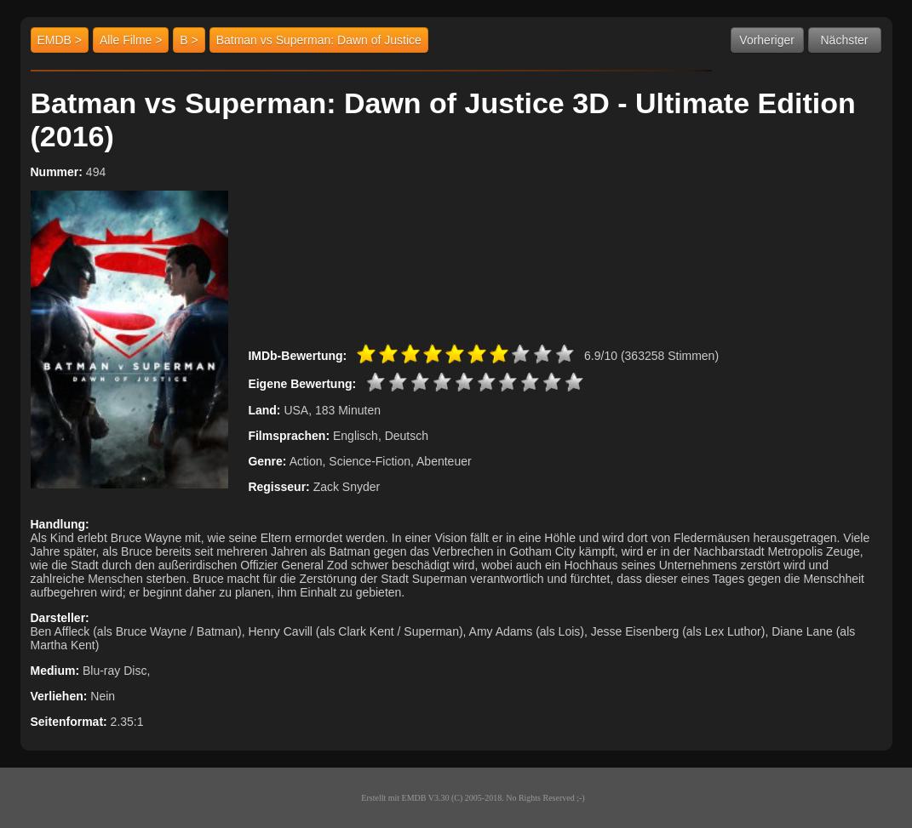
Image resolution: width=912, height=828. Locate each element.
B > (189, 40)
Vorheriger (766, 40)
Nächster (844, 40)
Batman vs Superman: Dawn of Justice (319, 40)
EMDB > (60, 40)
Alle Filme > (131, 40)
